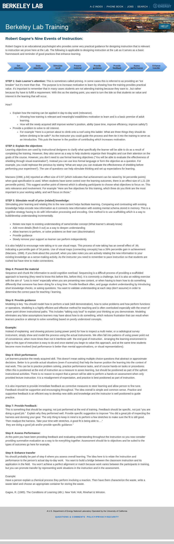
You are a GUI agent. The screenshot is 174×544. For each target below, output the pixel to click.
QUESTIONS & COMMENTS (70, 517)
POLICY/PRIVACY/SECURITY (103, 517)
